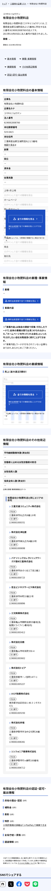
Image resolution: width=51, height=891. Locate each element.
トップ (4, 3)
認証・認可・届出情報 (17, 74)
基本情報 (11, 58)
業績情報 (11, 66)
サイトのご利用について (26, 863)
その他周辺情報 (29, 66)
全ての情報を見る (23, 219)
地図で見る (10, 144)
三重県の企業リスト (18, 3)
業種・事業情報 (29, 58)
